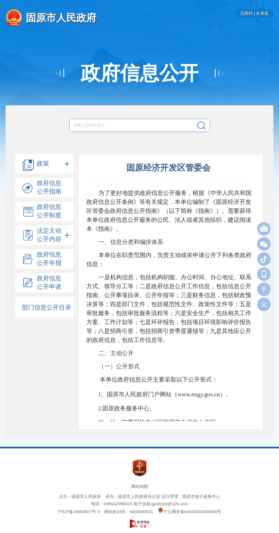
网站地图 (139, 486)
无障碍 (246, 13)
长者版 (262, 13)
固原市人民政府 (61, 18)
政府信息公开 (140, 73)
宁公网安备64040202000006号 (190, 511)
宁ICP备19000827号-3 (79, 511)
